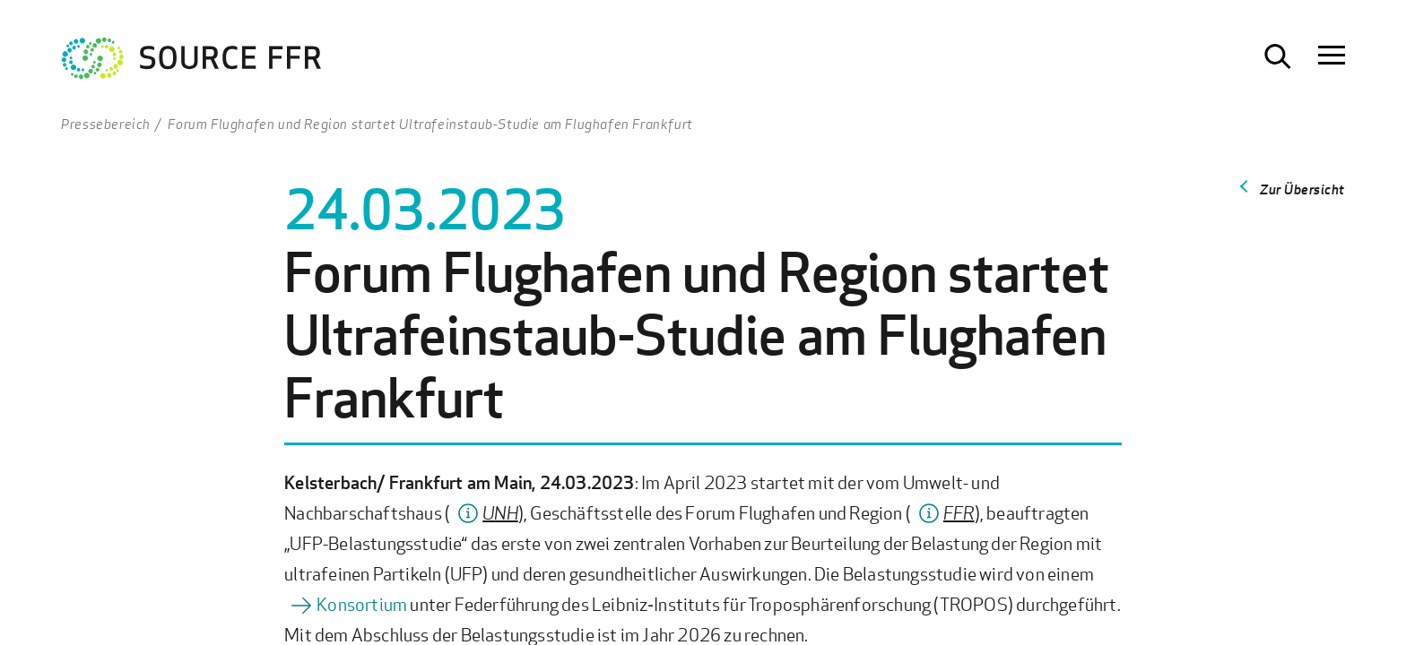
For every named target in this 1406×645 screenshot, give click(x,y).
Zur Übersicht (1302, 189)
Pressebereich (106, 124)
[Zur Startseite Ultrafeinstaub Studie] (192, 63)
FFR (959, 513)
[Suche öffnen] (1278, 56)
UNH (500, 513)
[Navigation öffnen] (1331, 56)
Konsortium (362, 604)
